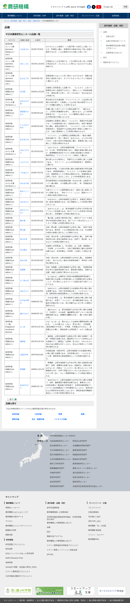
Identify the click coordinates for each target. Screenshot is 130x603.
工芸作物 (38, 414)
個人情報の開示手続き (98, 600)
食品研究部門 (55, 482)
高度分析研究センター (81, 477)
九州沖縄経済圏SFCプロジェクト (18, 576)
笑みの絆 (23, 260)
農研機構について (14, 16)
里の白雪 (23, 239)
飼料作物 (15, 419)
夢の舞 (22, 230)
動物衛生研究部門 (80, 459)
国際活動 (9, 535)
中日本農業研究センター (59, 450)
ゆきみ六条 (24, 183)
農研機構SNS (93, 539)
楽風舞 (22, 270)
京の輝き (23, 250)
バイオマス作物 (60, 419)
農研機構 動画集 (94, 530)
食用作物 (15, 414)
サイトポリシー (10, 600)
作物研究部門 (55, 473)
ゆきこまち (24, 64)
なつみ (22, 327)
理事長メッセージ (12, 508)
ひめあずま (24, 49)
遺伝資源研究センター (81, 473)
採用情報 (115, 16)
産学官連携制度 (53, 508)
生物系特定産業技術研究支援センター (88, 486)
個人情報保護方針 (117, 600)
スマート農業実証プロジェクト (17, 571)
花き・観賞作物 (38, 419)
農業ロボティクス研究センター (85, 468)
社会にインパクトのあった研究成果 (19, 553)
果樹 (82, 414)
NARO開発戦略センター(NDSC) (62, 436)
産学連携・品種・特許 (65, 16)
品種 (29, 21)
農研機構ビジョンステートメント (18, 526)
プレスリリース (94, 508)
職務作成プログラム (55, 536)
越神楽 (22, 341)
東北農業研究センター (59, 446)
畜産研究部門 (55, 477)
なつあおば (24, 280)
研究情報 (9, 540)
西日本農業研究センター (59, 455)
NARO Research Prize (14, 558)
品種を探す (36, 21)
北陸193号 (24, 355)
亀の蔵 (22, 221)
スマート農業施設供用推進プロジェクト (63, 545)
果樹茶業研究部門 (57, 486)
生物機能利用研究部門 (81, 446)
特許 (48, 532)
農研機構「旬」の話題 (97, 526)
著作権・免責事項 (26, 600)
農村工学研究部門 (57, 464)
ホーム (6, 21)
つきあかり (24, 173)
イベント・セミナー (96, 535)
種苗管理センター (80, 482)
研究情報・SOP (40, 16)
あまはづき (24, 78)
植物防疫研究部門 (80, 455)
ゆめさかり (24, 291)
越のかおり (24, 314)
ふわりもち (24, 162)
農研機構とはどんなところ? (16, 512)
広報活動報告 (93, 512)
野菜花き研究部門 (80, 441)
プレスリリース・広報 (90, 16)
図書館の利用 (10, 530)
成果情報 (9, 562)
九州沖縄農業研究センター (60, 459)
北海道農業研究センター (59, 441)
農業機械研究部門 (57, 468)
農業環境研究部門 (80, 450)
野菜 (60, 414)
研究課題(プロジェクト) (14, 544)
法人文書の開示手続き (45, 600)
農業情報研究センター (81, 464)
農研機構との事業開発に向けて (59, 523)
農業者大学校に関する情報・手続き (71, 600)
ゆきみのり (24, 202)
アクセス (9, 521)
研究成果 (9, 549)
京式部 (22, 92)
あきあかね (24, 139)
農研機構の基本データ (14, 517)
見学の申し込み (94, 521)
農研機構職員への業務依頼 (57, 512)
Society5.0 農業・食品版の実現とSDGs (21, 567)
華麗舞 (22, 369)
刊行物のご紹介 (94, 517)
